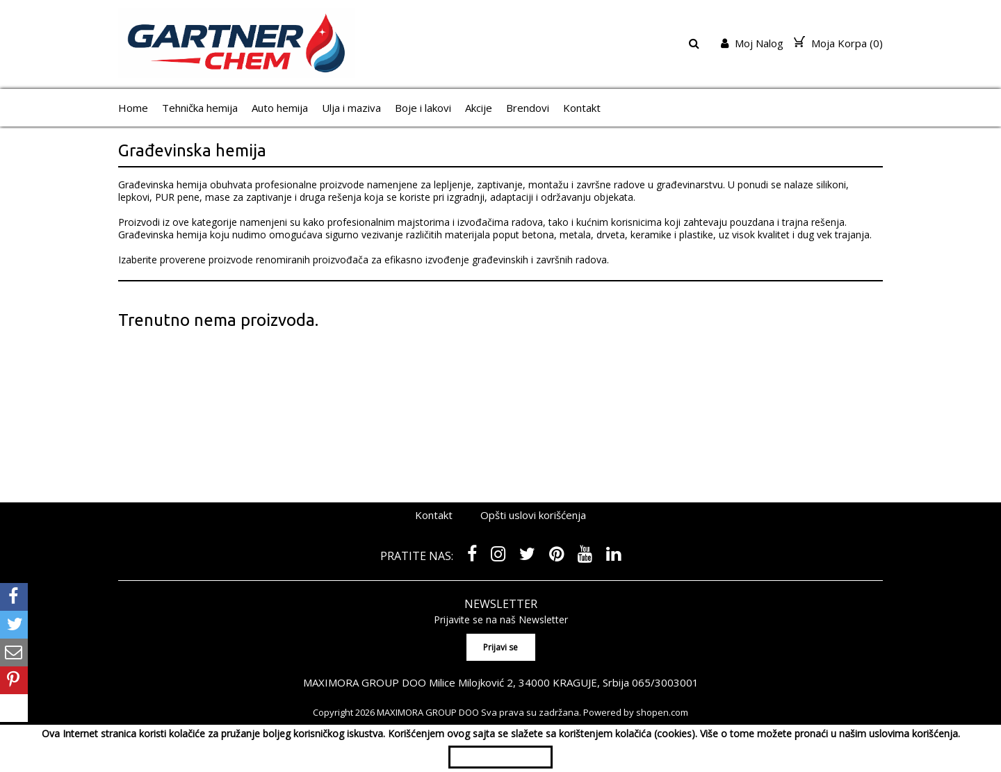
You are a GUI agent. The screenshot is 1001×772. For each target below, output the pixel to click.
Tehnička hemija (200, 108)
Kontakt (582, 108)
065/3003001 (665, 682)
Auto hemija (280, 108)
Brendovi (527, 108)
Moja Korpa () (838, 43)
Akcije (478, 108)
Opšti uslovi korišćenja (533, 515)
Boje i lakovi (423, 108)
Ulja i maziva (351, 108)
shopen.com (662, 712)
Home (133, 108)
